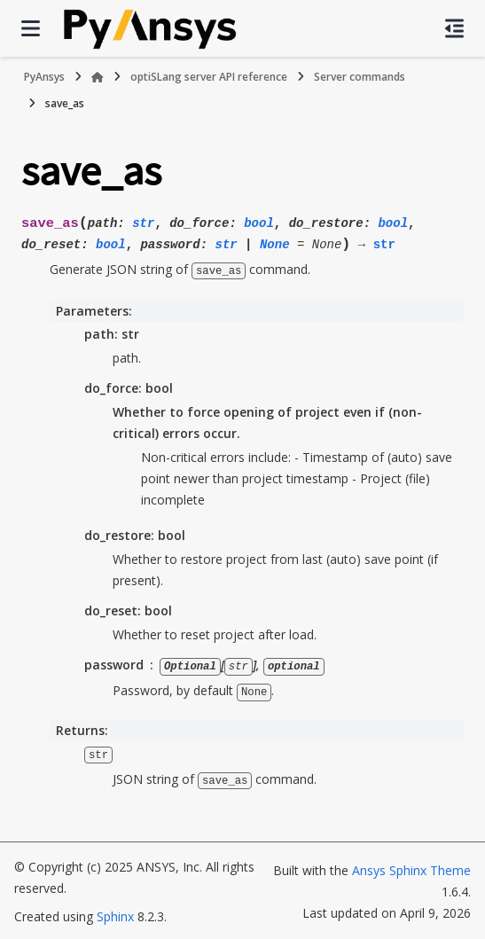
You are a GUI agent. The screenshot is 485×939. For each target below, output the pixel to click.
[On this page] (454, 28)
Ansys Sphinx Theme (411, 867)
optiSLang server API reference (208, 76)
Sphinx (115, 913)
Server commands (359, 76)
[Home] (97, 77)
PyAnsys (44, 76)
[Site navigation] (30, 28)
